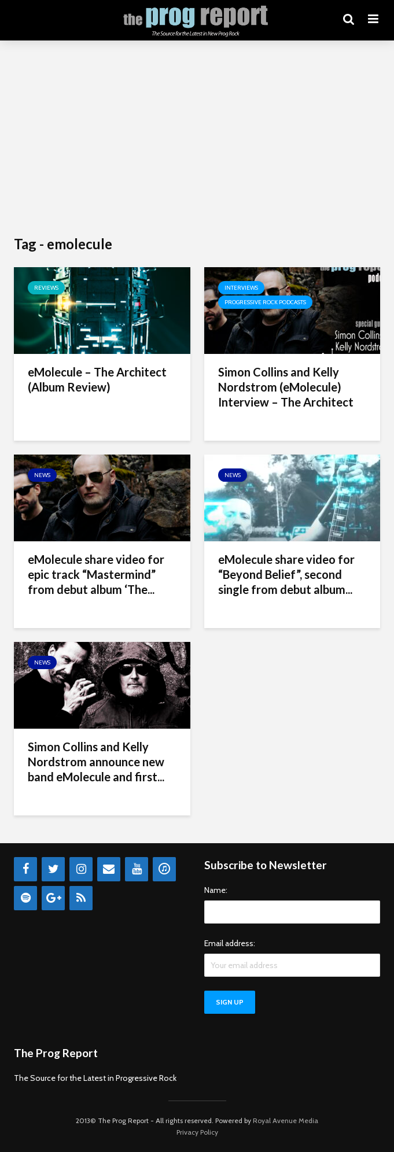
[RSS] (81, 898)
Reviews (46, 287)
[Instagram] (81, 869)
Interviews (241, 287)
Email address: (229, 943)
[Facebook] (25, 869)
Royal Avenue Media (285, 1120)
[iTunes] (164, 869)
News (42, 475)
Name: (215, 890)
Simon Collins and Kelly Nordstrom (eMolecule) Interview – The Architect (286, 387)
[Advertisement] (197, 139)
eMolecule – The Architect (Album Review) (97, 379)
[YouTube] (136, 869)
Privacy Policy (197, 1132)
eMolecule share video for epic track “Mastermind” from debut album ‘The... (96, 574)
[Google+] (53, 898)
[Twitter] (53, 869)
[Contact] (108, 869)
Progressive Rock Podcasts (265, 302)
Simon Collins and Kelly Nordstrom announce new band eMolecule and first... (96, 762)
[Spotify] (25, 898)
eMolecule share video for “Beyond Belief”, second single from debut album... (286, 574)
